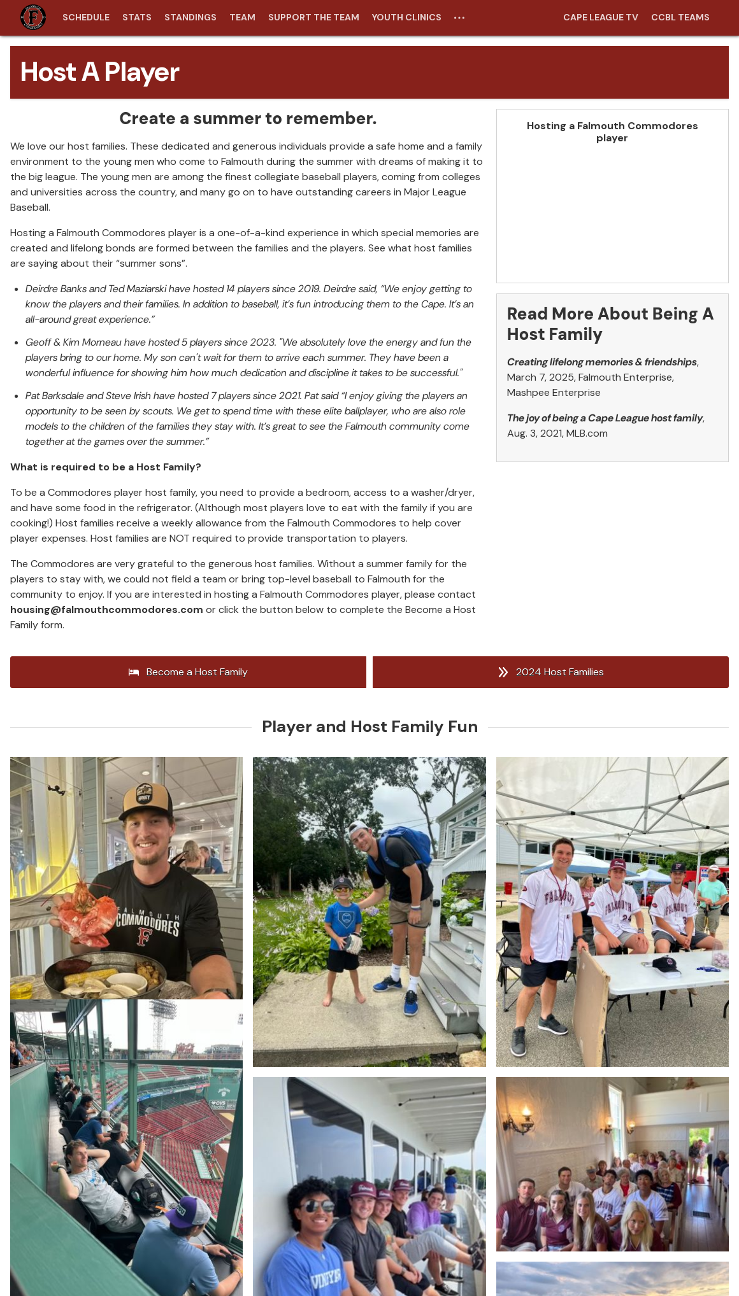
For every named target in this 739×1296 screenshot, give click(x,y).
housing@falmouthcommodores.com (106, 609)
